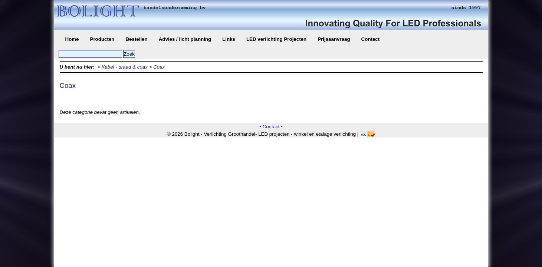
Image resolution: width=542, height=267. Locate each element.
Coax (159, 67)
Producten (102, 39)
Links (228, 39)
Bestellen (136, 39)
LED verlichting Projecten (276, 39)
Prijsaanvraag (334, 39)
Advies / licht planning (185, 39)
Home (72, 39)
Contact (370, 39)
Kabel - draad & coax (124, 67)
